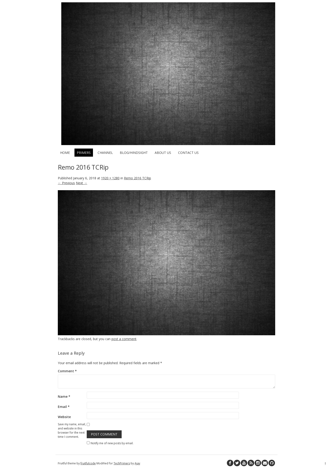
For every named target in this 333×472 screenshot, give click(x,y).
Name (64, 396)
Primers (84, 152)
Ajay (137, 463)
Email (64, 406)
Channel (105, 152)
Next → (81, 183)
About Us (163, 152)
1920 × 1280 (110, 178)
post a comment (123, 339)
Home (65, 152)
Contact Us (188, 152)
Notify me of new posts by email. (112, 443)
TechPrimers (122, 463)
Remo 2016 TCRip (137, 178)
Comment (67, 371)
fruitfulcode (88, 463)
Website (64, 417)
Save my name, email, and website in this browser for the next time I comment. (72, 430)
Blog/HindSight (134, 152)
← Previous (66, 183)
